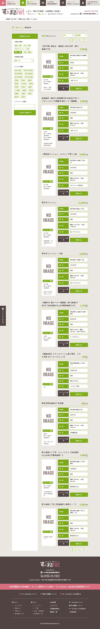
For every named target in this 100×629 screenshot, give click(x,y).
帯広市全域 (18, 70)
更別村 (17, 87)
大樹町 (23, 93)
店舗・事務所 (27, 52)
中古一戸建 (27, 45)
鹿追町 (17, 83)
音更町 (17, 80)
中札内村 (23, 83)
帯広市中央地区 (28, 70)
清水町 (31, 90)
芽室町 (23, 80)
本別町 (23, 87)
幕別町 (30, 80)
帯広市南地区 (18, 77)
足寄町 (23, 97)
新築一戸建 (18, 45)
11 (81, 39)
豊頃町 (17, 97)
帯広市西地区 (29, 73)
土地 (27, 49)
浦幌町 (17, 93)
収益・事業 (18, 52)
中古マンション (19, 49)
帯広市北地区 (29, 77)
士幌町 (30, 87)
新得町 (24, 90)
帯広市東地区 (18, 73)
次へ (85, 39)
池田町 (31, 83)
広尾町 (30, 93)
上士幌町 (17, 90)
